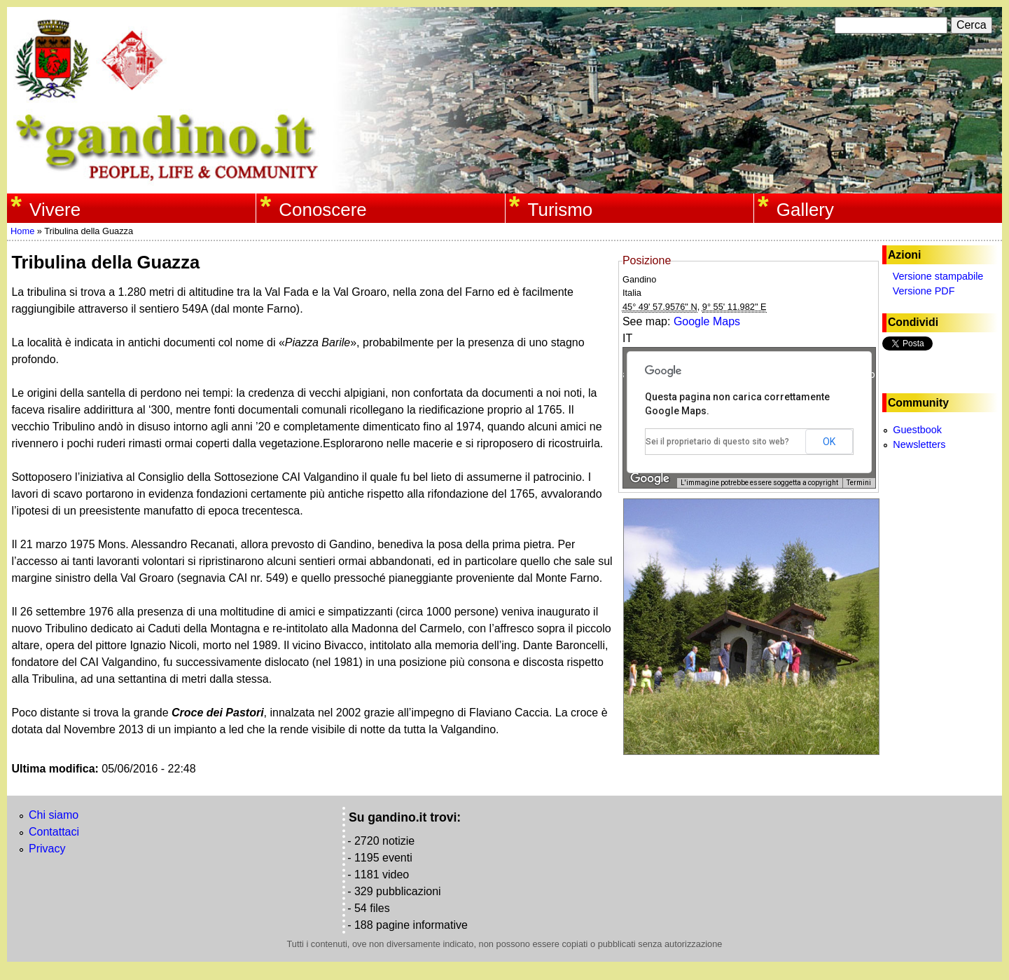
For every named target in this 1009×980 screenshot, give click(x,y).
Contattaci (54, 832)
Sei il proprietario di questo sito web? (717, 442)
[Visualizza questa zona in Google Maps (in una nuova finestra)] (650, 479)
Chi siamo (53, 815)
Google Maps (707, 321)
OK (829, 441)
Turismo (560, 209)
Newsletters (919, 444)
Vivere (55, 209)
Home (22, 231)
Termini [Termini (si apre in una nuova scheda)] (859, 482)
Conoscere (322, 209)
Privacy (47, 849)
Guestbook (917, 429)
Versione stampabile (938, 276)
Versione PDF (924, 291)
